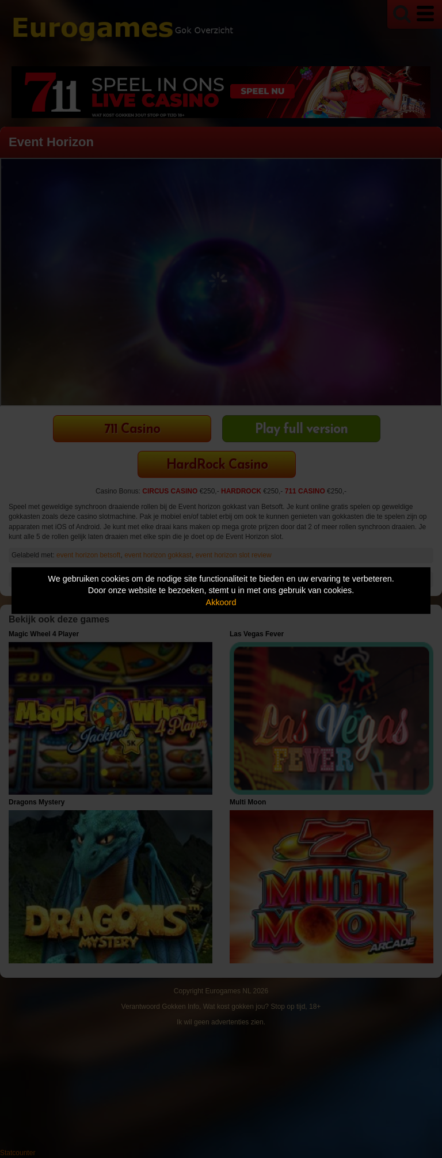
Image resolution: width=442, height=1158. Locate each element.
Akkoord (221, 602)
